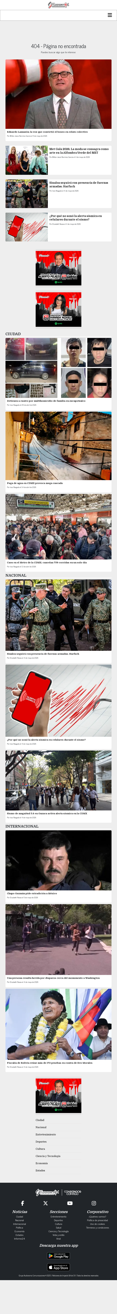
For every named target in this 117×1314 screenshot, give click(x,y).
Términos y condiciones (97, 1227)
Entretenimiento (46, 1134)
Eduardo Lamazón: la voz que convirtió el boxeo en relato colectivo (47, 132)
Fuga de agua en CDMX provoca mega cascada (35, 483)
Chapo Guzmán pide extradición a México (32, 893)
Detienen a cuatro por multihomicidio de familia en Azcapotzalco (46, 401)
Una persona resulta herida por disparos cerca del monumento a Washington (53, 978)
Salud (58, 1227)
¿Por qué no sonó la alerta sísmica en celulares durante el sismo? (46, 739)
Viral (58, 1238)
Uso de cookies (97, 1224)
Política (19, 1227)
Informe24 (19, 1238)
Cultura (40, 1149)
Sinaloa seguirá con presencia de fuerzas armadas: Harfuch (43, 653)
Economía (42, 1163)
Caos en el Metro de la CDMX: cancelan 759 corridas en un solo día (47, 562)
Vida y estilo (58, 1235)
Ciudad (40, 1120)
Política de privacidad (97, 1220)
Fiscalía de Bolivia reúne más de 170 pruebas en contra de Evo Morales (50, 1063)
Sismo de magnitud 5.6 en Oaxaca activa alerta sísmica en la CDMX (47, 813)
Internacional (19, 1224)
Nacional (41, 1127)
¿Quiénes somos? (97, 1216)
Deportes (41, 1141)
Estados (40, 1170)
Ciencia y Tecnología (48, 1156)
